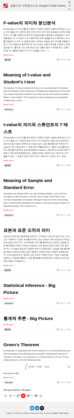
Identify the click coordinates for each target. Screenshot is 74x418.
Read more (8, 55)
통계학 (8, 60)
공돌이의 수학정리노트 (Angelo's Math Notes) (38, 5)
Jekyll (55, 413)
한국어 (69, 6)
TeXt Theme (63, 413)
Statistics (9, 109)
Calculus (9, 382)
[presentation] (16, 156)
